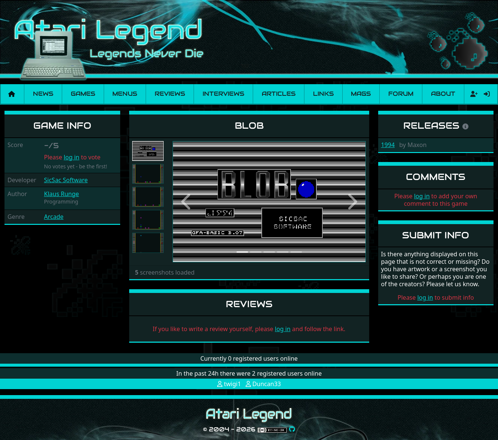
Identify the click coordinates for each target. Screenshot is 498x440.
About (443, 94)
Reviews (170, 94)
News (43, 94)
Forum (400, 94)
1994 (388, 145)
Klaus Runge (61, 194)
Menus (124, 94)
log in (71, 157)
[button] (187, 201)
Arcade (54, 217)
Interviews (223, 94)
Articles (278, 94)
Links (323, 94)
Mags (361, 94)
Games (83, 94)
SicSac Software (66, 180)
